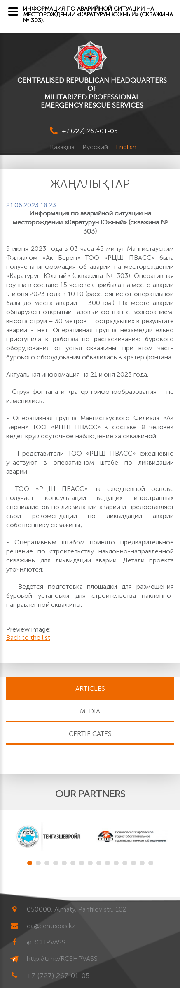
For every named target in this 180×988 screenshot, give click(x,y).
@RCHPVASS (46, 942)
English (126, 147)
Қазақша (63, 147)
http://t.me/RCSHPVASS (62, 959)
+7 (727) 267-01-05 (90, 131)
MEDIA (90, 711)
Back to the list (28, 637)
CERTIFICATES (90, 734)
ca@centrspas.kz (51, 926)
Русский (96, 147)
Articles (90, 688)
